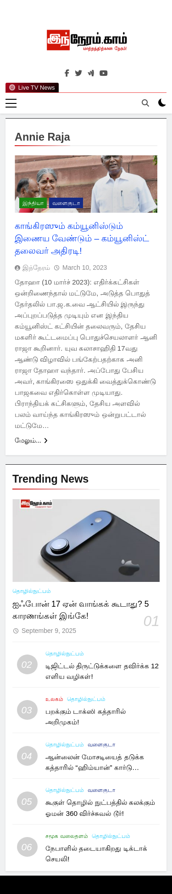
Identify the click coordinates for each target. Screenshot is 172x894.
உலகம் (54, 699)
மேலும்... (31, 440)
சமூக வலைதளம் (66, 836)
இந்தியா (33, 203)
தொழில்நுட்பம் (31, 591)
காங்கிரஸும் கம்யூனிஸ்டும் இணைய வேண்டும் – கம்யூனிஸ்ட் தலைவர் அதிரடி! (82, 238)
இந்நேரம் (36, 267)
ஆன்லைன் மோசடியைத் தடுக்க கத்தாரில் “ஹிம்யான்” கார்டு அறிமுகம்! (94, 767)
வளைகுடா (66, 203)
